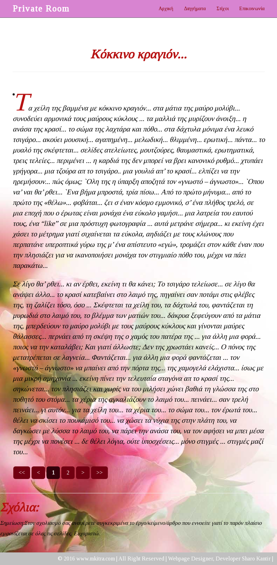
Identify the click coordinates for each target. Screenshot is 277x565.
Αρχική (166, 8)
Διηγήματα (195, 8)
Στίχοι (222, 8)
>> (99, 472)
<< (22, 472)
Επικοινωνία (252, 8)
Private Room (41, 8)
